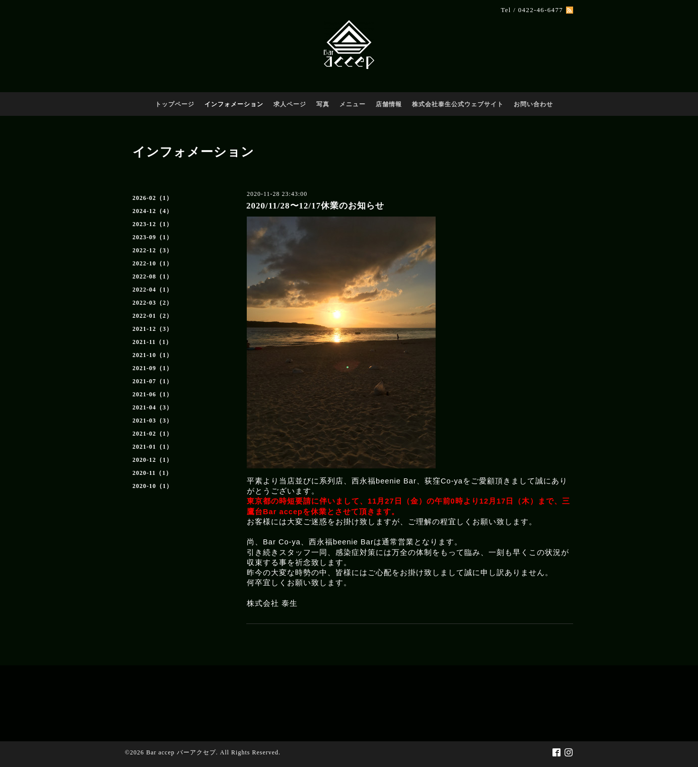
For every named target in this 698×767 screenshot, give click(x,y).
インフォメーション (233, 104)
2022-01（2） (152, 315)
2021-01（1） (152, 446)
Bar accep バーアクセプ (181, 752)
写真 (322, 104)
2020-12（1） (152, 459)
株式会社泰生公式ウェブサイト (458, 104)
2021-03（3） (152, 420)
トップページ (174, 104)
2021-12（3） (152, 328)
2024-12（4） (152, 211)
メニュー (352, 104)
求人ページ (289, 104)
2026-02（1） (152, 197)
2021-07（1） (152, 381)
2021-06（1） (152, 394)
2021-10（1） (152, 355)
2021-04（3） (152, 407)
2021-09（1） (152, 368)
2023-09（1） (152, 237)
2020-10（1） (152, 486)
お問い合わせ (533, 104)
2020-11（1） (152, 472)
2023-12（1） (152, 224)
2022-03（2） (152, 302)
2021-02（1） (152, 433)
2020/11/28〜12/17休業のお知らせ (315, 206)
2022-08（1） (152, 276)
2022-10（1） (152, 263)
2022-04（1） (152, 289)
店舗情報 (389, 104)
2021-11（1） (152, 341)
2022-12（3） (152, 250)
